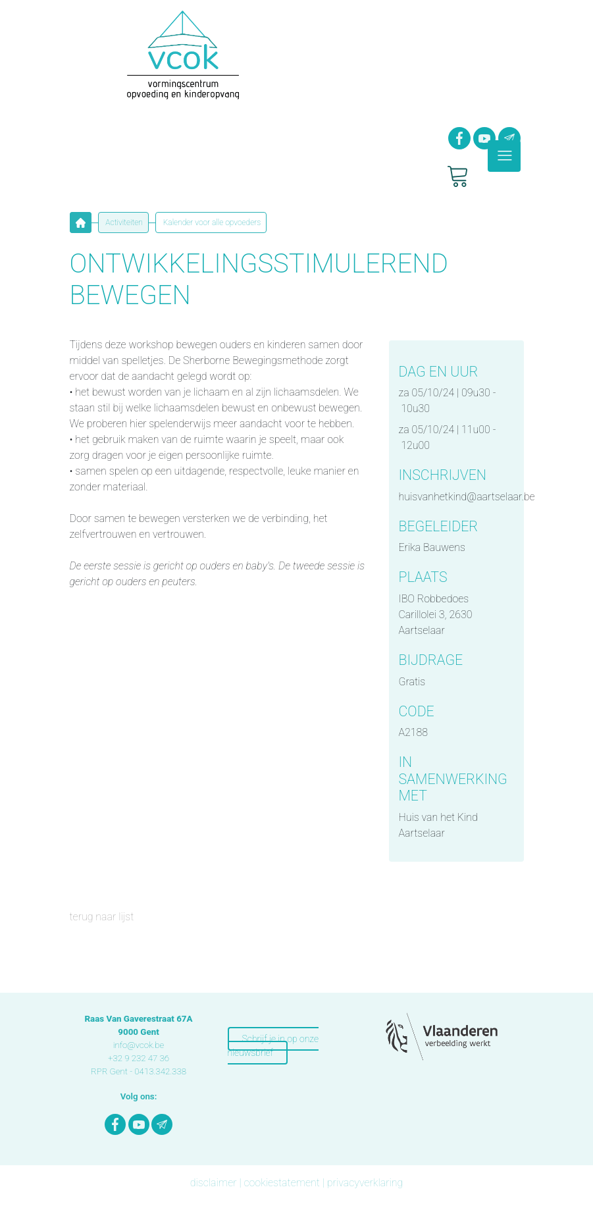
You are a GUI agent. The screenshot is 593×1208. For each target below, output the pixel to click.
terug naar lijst (102, 916)
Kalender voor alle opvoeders (211, 222)
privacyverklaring (365, 1182)
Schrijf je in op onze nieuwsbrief (273, 1046)
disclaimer (213, 1182)
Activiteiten (123, 222)
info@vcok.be (139, 1045)
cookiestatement (281, 1182)
